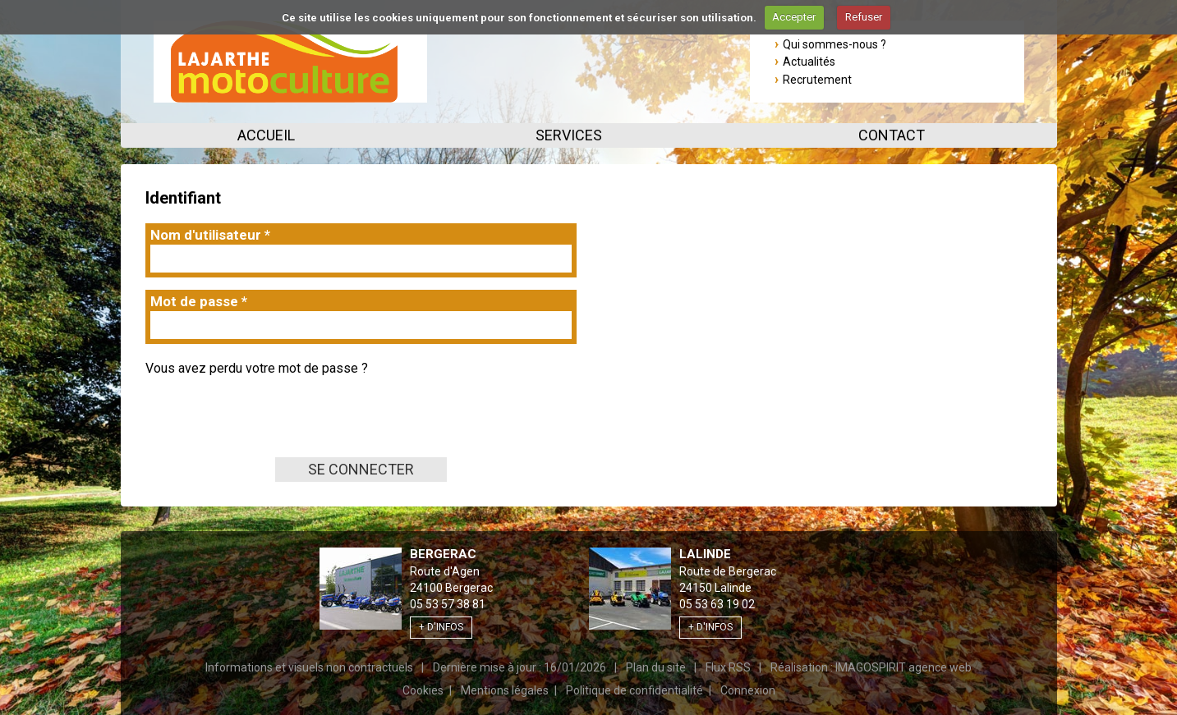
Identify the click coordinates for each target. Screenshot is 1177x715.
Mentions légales (505, 690)
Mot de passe (198, 301)
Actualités (809, 61)
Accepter (794, 17)
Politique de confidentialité (634, 690)
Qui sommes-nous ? (834, 44)
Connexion (747, 690)
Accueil (266, 135)
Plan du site (656, 667)
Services (569, 135)
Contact (891, 135)
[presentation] (270, 425)
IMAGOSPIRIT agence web (903, 667)
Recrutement (817, 79)
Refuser (863, 17)
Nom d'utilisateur (210, 235)
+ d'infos (441, 627)
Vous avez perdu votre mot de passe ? (256, 368)
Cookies (423, 690)
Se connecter (361, 469)
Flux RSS (728, 667)
